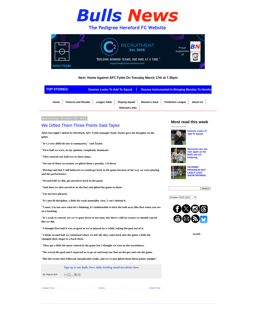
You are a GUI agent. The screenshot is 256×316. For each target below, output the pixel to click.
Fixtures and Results (78, 102)
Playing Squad (126, 102)
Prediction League (175, 102)
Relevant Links (128, 107)
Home (56, 102)
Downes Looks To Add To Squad (112, 89)
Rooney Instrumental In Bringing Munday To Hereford (179, 89)
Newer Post (48, 288)
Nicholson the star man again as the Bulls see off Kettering (197, 169)
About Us (197, 102)
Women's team (149, 102)
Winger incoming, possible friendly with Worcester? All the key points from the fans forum (198, 134)
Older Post (155, 288)
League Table (104, 102)
